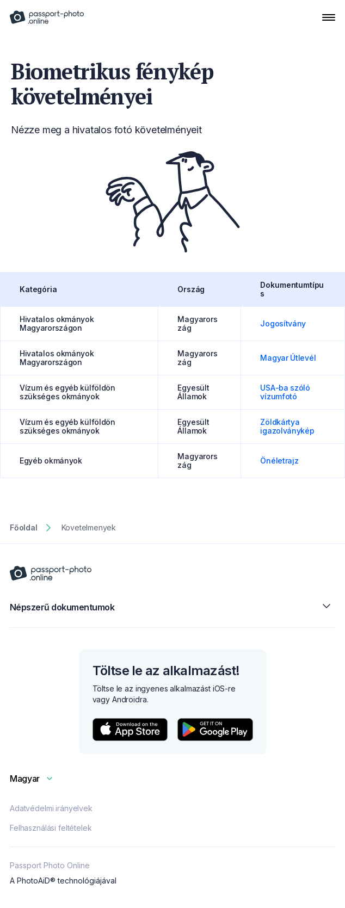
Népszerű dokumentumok (172, 607)
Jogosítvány (283, 323)
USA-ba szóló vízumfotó (285, 392)
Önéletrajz (279, 460)
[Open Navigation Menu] (328, 17)
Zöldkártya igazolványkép (287, 426)
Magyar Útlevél (288, 357)
